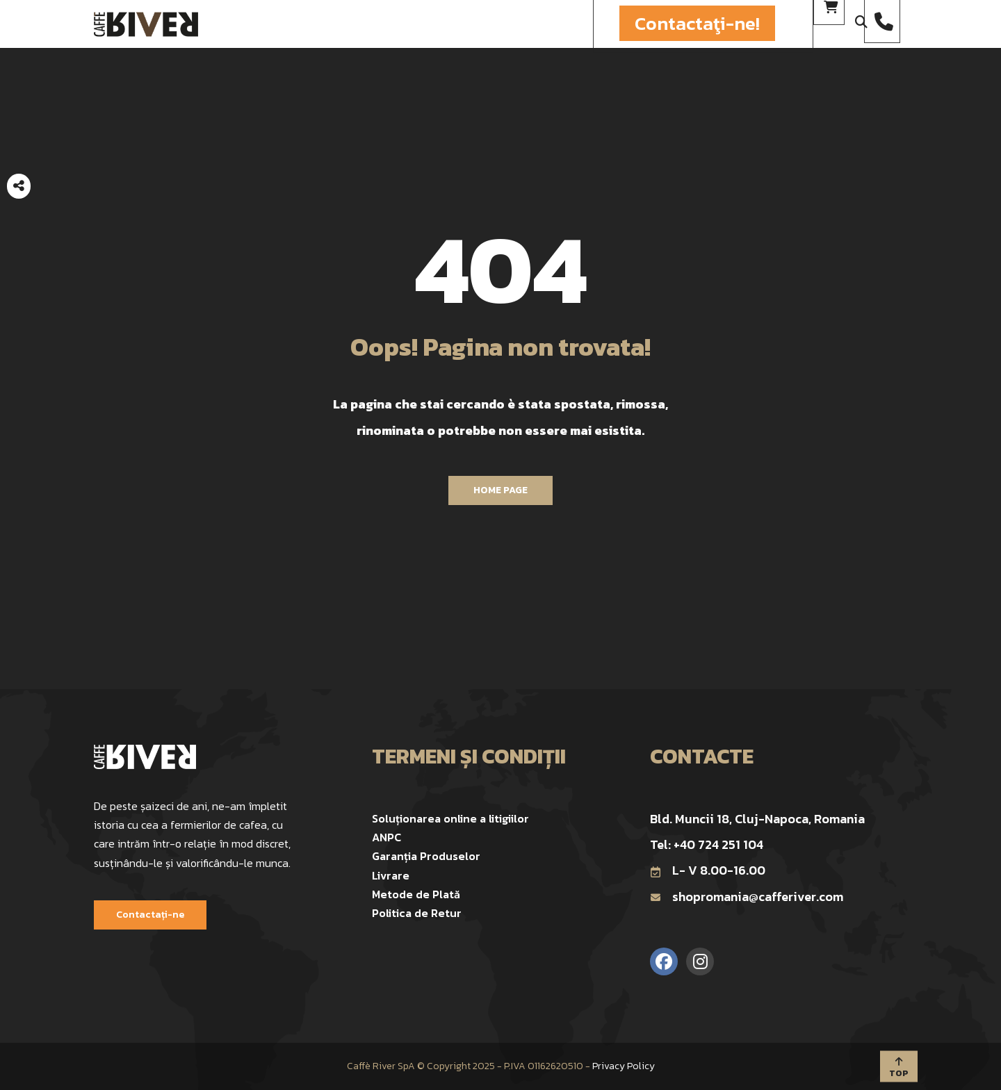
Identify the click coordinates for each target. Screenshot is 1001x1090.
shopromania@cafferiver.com (746, 896)
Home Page (500, 490)
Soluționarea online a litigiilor (450, 818)
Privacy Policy (623, 1066)
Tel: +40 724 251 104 (706, 844)
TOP (899, 1067)
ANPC (386, 837)
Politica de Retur (417, 913)
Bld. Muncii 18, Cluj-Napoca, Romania (757, 818)
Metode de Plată (416, 894)
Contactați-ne (150, 914)
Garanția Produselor (426, 856)
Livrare (390, 875)
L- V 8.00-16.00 (707, 870)
